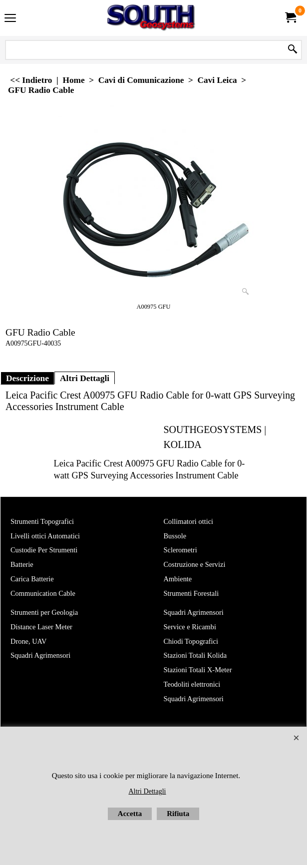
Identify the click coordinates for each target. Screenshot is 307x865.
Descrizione (27, 378)
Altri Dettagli (84, 378)
